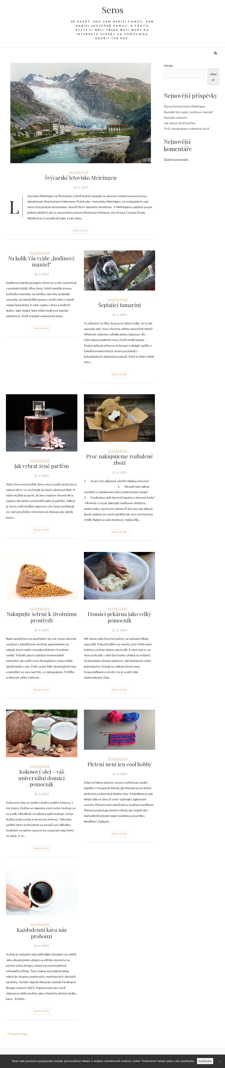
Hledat (168, 65)
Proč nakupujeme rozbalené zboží (119, 459)
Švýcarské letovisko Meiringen (80, 177)
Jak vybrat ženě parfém (41, 465)
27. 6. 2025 (119, 630)
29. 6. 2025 (119, 315)
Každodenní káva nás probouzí (42, 933)
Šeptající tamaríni (119, 304)
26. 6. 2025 (41, 794)
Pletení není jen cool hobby (119, 764)
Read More (80, 230)
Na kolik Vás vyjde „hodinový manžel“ (41, 261)
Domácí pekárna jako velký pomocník (119, 617)
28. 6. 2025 (41, 630)
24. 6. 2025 (41, 946)
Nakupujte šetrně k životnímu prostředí (42, 617)
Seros (112, 9)
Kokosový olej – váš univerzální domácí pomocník (41, 778)
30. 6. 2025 (80, 187)
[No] (219, 1061)
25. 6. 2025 (119, 774)
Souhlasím (205, 1061)
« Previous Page (17, 1034)
